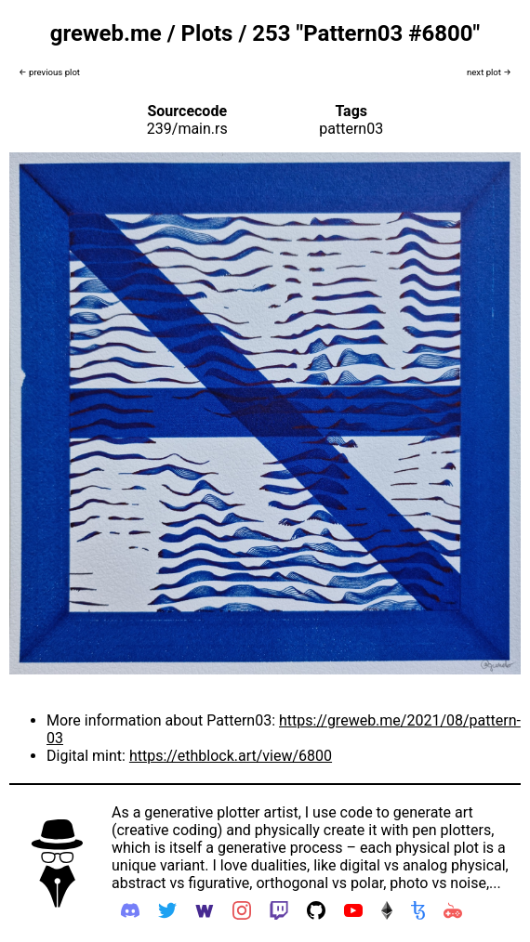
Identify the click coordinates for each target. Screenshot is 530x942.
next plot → (489, 72)
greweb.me (106, 33)
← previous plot (49, 72)
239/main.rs (187, 128)
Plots (207, 33)
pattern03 (351, 128)
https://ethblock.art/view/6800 (230, 756)
